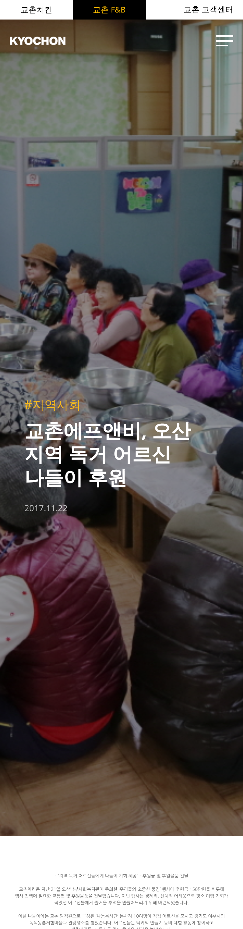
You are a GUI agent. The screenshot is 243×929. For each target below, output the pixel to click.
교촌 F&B (109, 9)
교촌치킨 (36, 9)
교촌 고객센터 (208, 9)
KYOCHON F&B (45, 41)
